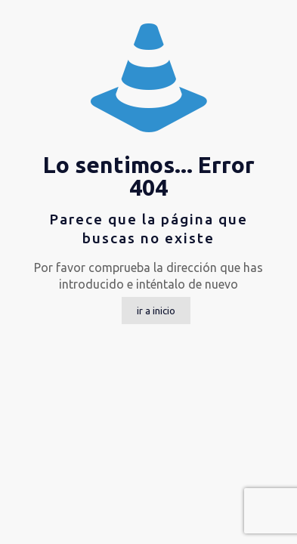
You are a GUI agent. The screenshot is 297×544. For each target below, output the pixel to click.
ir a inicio (156, 310)
